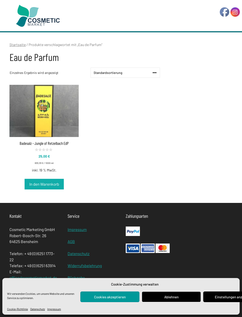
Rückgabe (76, 277)
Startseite (17, 44)
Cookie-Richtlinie (17, 309)
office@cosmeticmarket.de (33, 277)
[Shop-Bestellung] (125, 73)
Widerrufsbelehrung (85, 265)
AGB (71, 241)
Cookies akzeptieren (110, 297)
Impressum (54, 309)
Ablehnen (171, 297)
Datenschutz (37, 309)
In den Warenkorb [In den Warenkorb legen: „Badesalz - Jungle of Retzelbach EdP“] (44, 184)
